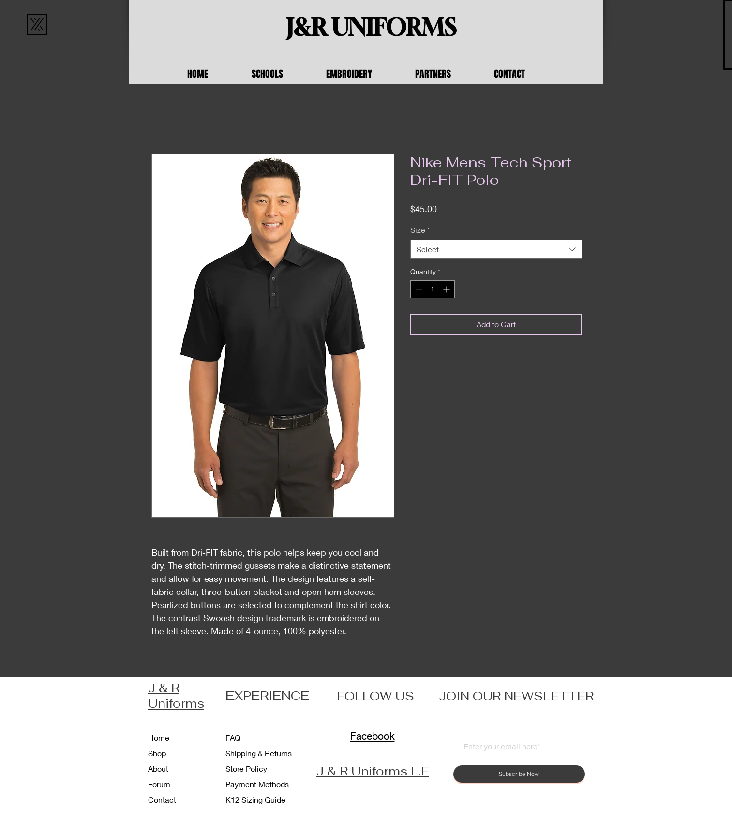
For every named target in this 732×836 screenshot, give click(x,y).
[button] (281, 74)
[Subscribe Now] (519, 774)
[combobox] (496, 249)
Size (420, 229)
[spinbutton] (432, 289)
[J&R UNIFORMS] (371, 27)
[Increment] (447, 289)
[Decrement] (418, 289)
